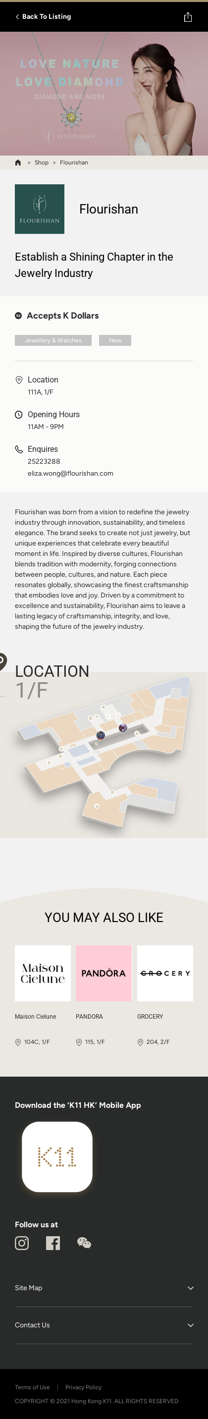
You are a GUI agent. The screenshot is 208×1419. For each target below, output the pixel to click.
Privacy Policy (83, 1387)
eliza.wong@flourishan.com (70, 473)
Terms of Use (32, 1387)
